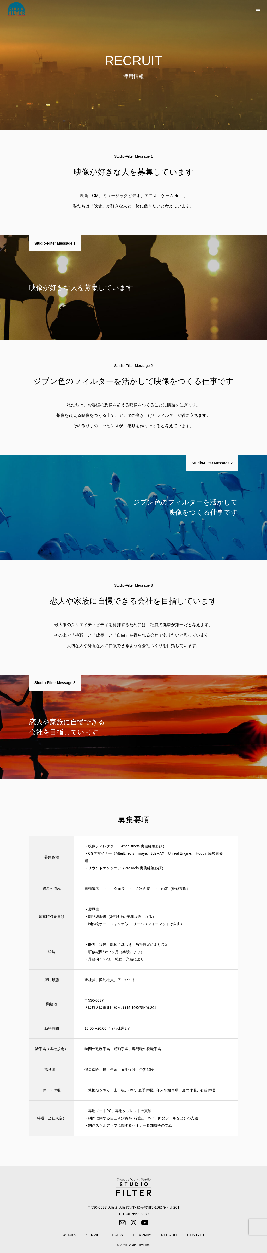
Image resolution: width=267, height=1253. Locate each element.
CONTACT (196, 1235)
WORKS (69, 1235)
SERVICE (94, 1235)
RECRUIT (169, 1235)
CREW (117, 1235)
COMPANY (142, 1235)
